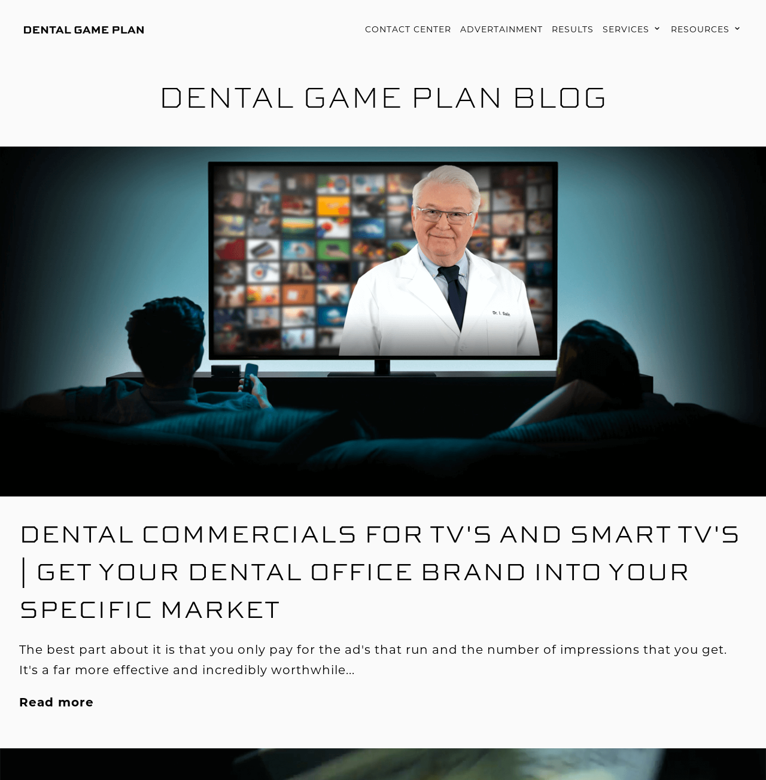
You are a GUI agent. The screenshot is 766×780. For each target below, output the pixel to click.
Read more (56, 702)
